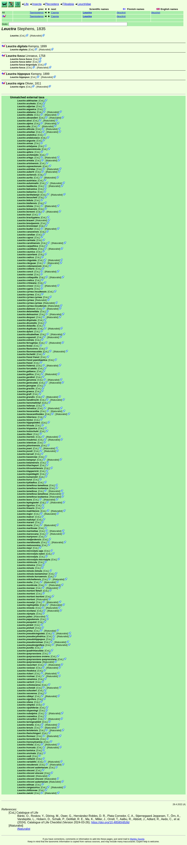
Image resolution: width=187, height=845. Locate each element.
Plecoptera (52, 4)
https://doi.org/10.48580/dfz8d (110, 822)
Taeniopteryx (37, 12)
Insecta (37, 4)
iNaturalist (36, 35)
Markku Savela (137, 839)
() (121, 12)
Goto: (64, 24)
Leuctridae (84, 4)
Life (26, 4)
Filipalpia (68, 4)
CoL (22, 35)
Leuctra (87, 12)
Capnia (55, 12)
